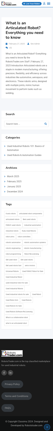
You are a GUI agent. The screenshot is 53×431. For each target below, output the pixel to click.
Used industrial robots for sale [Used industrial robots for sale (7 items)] (17, 294)
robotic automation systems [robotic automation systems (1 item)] (35, 242)
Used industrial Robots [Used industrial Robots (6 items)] (14, 289)
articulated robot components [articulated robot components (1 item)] (30, 214)
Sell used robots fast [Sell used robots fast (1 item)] (13, 266)
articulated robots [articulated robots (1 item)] (12, 219)
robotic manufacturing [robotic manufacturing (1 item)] (32, 248)
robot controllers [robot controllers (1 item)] (24, 237)
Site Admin (35, 44)
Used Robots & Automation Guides (24, 155)
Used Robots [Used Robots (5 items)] (26, 300)
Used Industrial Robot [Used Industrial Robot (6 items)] (14, 277)
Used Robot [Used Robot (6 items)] (36, 294)
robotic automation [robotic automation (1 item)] (13, 242)
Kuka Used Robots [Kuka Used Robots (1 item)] (29, 231)
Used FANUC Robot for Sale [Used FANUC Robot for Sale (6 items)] (32, 271)
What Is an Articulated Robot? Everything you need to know (24, 30)
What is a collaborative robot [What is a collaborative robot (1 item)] (17, 317)
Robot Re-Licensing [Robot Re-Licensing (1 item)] (31, 254)
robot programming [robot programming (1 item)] (13, 254)
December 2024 (15, 191)
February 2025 (14, 181)
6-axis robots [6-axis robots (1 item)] (11, 214)
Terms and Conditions (16, 396)
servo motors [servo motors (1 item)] (30, 266)
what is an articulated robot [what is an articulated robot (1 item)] (16, 323)
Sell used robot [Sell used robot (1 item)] (11, 260)
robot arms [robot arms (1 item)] (10, 237)
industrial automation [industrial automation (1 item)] (32, 225)
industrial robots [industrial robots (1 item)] (12, 231)
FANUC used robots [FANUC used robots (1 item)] (13, 225)
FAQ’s (8, 408)
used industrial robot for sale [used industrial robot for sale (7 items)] (17, 283)
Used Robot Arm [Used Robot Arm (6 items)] (12, 300)
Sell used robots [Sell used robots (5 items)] (27, 260)
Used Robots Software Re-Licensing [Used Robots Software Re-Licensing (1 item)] (19, 312)
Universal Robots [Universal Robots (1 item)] (12, 271)
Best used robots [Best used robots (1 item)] (29, 219)
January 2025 (14, 186)
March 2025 (13, 176)
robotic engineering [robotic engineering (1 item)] (13, 248)
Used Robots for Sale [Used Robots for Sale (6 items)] (14, 306)
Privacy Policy (12, 384)
